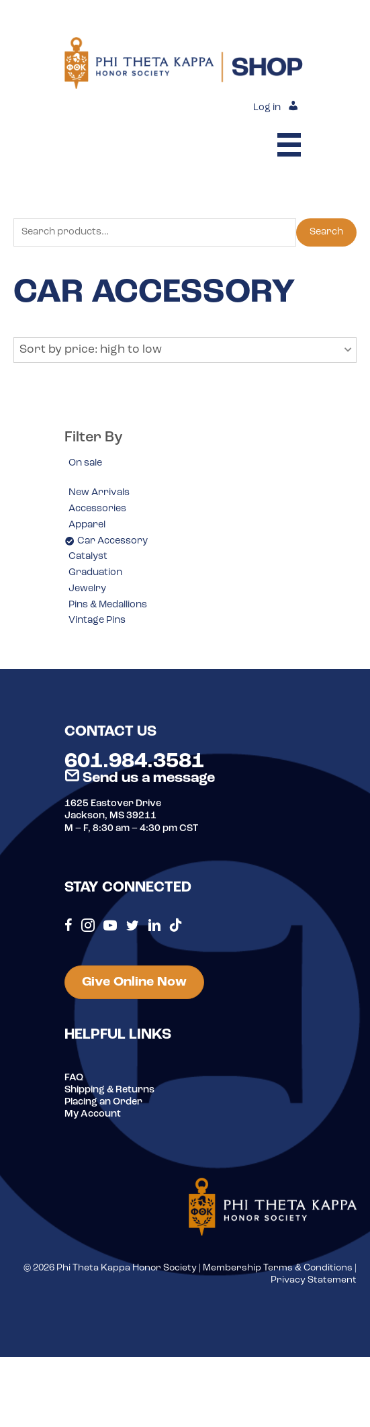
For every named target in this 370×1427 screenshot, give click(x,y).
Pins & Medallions (107, 605)
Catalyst (87, 557)
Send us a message (139, 778)
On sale (85, 463)
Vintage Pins (97, 620)
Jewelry (87, 589)
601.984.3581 (134, 762)
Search (326, 232)
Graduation (95, 573)
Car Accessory (112, 541)
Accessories (97, 509)
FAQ (73, 1078)
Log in (267, 108)
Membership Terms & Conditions (278, 1268)
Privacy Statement (314, 1280)
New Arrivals (99, 493)
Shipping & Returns (109, 1090)
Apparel (86, 525)
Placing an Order (103, 1102)
